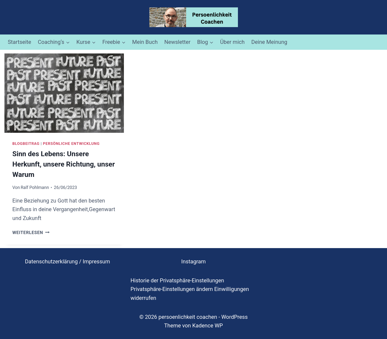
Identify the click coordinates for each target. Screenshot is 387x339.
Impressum (96, 261)
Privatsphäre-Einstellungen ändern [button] (172, 289)
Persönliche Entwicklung (71, 143)
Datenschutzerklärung (51, 261)
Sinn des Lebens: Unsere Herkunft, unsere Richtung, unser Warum (63, 164)
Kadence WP (207, 325)
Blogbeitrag (25, 143)
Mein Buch (145, 42)
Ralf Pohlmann (35, 187)
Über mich (232, 42)
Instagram (193, 261)
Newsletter (177, 42)
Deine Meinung (269, 42)
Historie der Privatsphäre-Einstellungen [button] (177, 280)
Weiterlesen (31, 232)
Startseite (19, 42)
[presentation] (64, 93)
